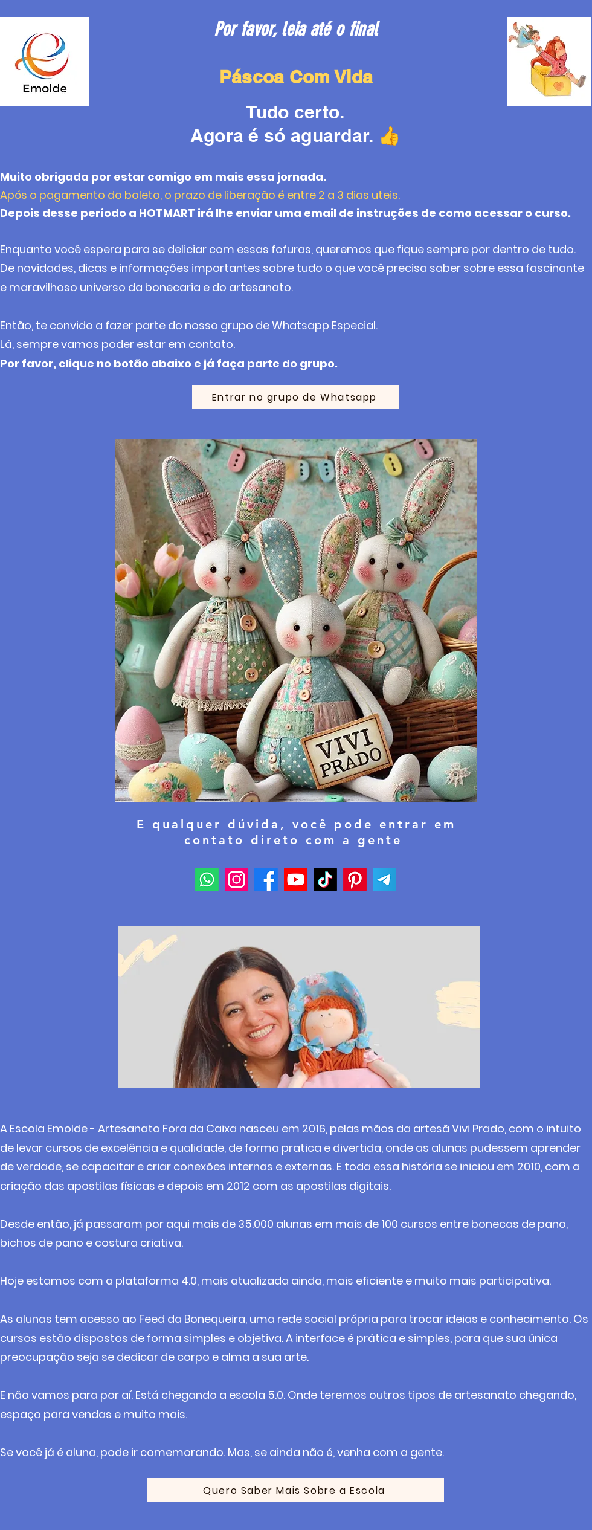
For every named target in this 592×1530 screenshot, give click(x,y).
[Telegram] (384, 879)
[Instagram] (236, 879)
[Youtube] (295, 879)
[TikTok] (325, 879)
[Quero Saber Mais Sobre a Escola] (295, 1490)
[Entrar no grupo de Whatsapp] (295, 397)
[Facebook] (266, 879)
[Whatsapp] (207, 879)
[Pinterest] (355, 879)
